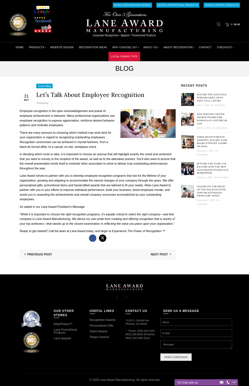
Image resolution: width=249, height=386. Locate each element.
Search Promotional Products (178, 5)
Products (36, 47)
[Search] (219, 24)
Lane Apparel (62, 338)
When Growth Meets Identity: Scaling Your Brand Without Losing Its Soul (212, 141)
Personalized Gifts (101, 325)
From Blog (44, 86)
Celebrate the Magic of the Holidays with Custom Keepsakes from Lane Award (211, 191)
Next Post (159, 254)
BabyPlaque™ (63, 323)
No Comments (218, 105)
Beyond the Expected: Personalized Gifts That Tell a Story (212, 97)
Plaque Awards (99, 337)
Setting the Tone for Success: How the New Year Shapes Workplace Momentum (213, 168)
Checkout (224, 47)
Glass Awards (99, 331)
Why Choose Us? (124, 47)
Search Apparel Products (222, 5)
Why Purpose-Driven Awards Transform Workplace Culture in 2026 (212, 119)
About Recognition (178, 47)
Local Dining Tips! (124, 56)
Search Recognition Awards (132, 5)
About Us (150, 47)
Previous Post (39, 254)
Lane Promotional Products (65, 331)
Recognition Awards (102, 319)
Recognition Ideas (93, 47)
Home (20, 47)
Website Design (62, 47)
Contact (205, 47)
